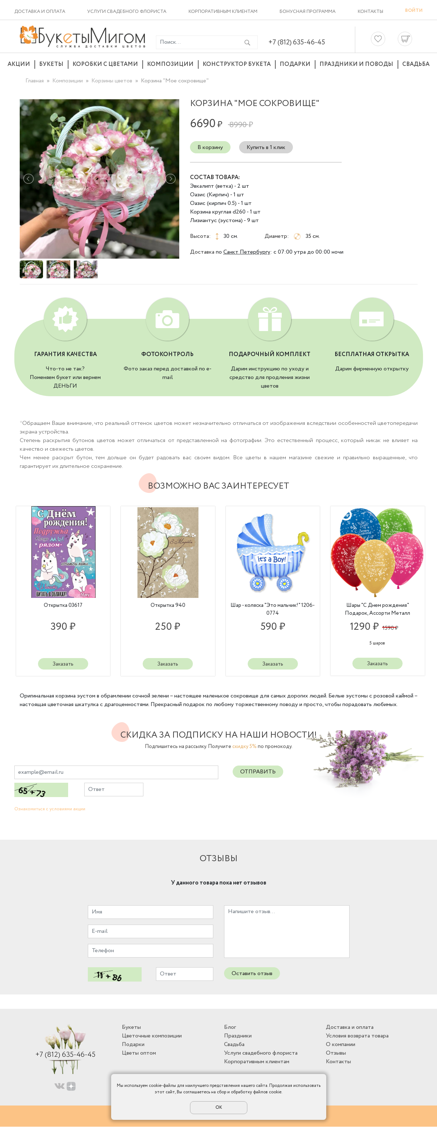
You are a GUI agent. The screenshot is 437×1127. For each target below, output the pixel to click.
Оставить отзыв (252, 974)
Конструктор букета (237, 64)
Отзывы (336, 1053)
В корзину (210, 147)
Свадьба (415, 64)
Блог (230, 1027)
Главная (34, 81)
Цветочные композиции (152, 1036)
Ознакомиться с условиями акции (49, 809)
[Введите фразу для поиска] (197, 42)
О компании (340, 1045)
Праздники (238, 1036)
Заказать (63, 664)
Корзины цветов (111, 81)
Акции (19, 64)
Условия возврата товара (357, 1036)
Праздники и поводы (356, 64)
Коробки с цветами (105, 64)
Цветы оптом (139, 1053)
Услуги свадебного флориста (126, 11)
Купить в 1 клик (266, 147)
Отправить (258, 772)
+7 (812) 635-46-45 (297, 42)
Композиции (170, 64)
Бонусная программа (307, 11)
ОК (218, 1107)
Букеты (51, 64)
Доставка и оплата (39, 11)
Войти (414, 10)
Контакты (370, 11)
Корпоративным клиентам (223, 11)
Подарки (295, 64)
